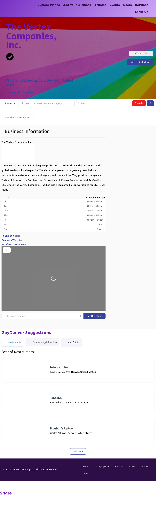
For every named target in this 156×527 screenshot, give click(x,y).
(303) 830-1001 (11, 439)
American (9, 436)
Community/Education (42, 342)
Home (85, 466)
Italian (8, 405)
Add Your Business (77, 5)
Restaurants (21, 375)
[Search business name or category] (47, 103)
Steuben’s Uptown (62, 428)
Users (127, 5)
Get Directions (94, 316)
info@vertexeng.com (14, 243)
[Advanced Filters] (150, 103)
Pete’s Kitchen (59, 367)
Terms (85, 473)
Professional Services (19, 92)
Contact (119, 466)
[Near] (103, 103)
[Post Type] (10, 103)
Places (132, 466)
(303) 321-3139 (11, 378)
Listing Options (101, 466)
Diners (8, 375)
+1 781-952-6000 (11, 235)
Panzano (56, 398)
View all (78, 451)
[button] (54, 197)
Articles (100, 5)
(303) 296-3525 (11, 409)
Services (141, 5)
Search (140, 103)
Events (115, 5)
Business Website (12, 240)
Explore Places (49, 5)
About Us (141, 12)
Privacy (144, 466)
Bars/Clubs (72, 342)
